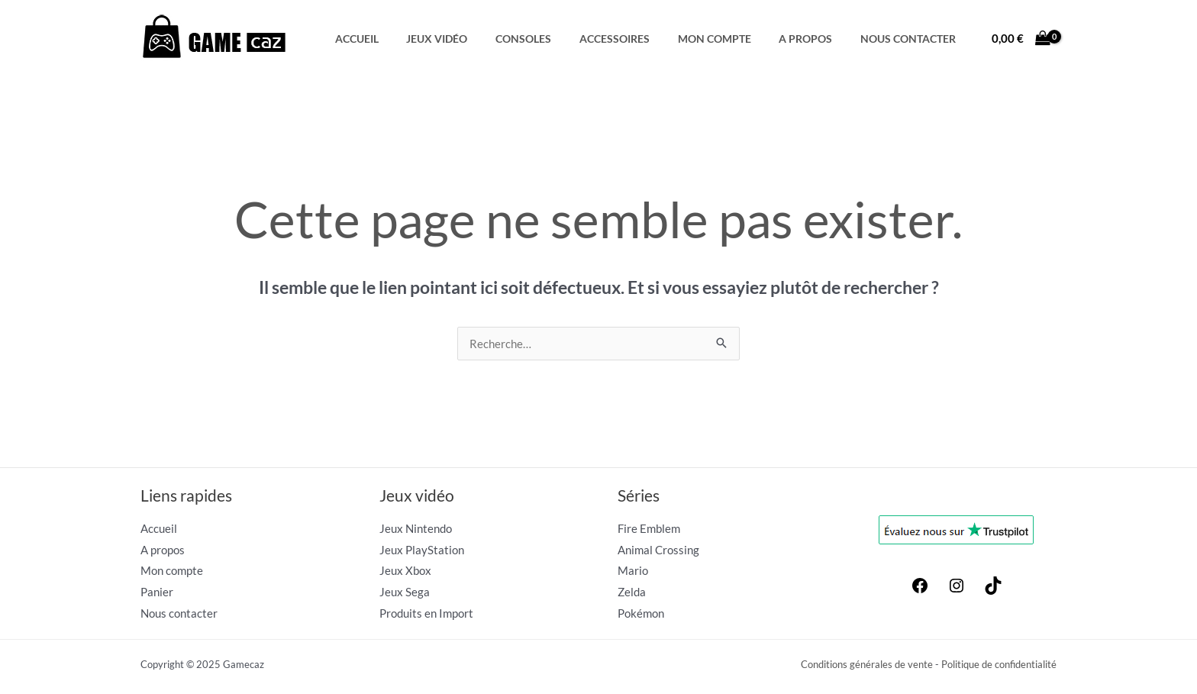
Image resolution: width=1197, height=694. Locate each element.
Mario (633, 571)
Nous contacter (912, 39)
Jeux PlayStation (421, 550)
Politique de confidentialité (999, 665)
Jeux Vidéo (477, 39)
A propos (817, 39)
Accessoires (640, 39)
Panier (156, 592)
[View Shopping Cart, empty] (1021, 38)
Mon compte (733, 39)
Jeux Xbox (405, 571)
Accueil (405, 39)
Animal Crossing (658, 550)
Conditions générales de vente (867, 665)
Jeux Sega (404, 592)
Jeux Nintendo (415, 528)
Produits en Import (426, 613)
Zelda (632, 592)
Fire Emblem (649, 528)
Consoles (557, 39)
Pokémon (641, 613)
